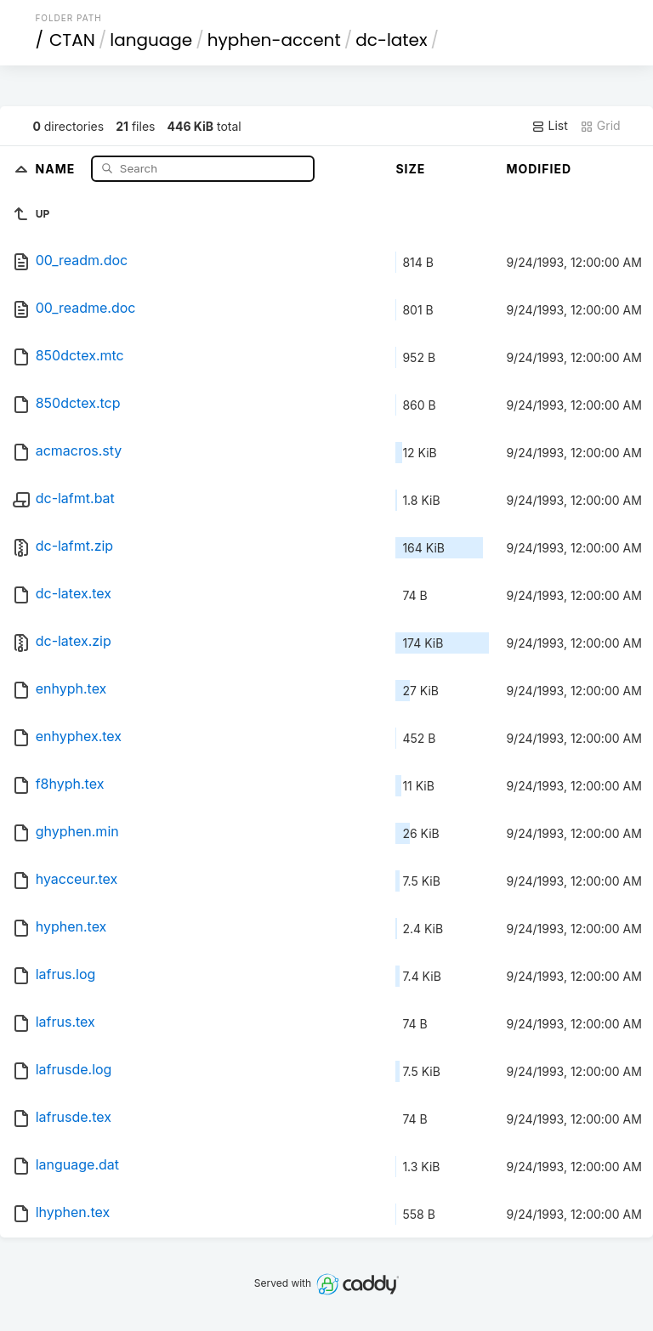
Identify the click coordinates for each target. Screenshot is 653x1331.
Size (410, 168)
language (151, 40)
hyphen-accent (274, 40)
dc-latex (391, 40)
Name (57, 168)
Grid (600, 125)
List (549, 125)
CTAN (72, 40)
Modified (538, 168)
